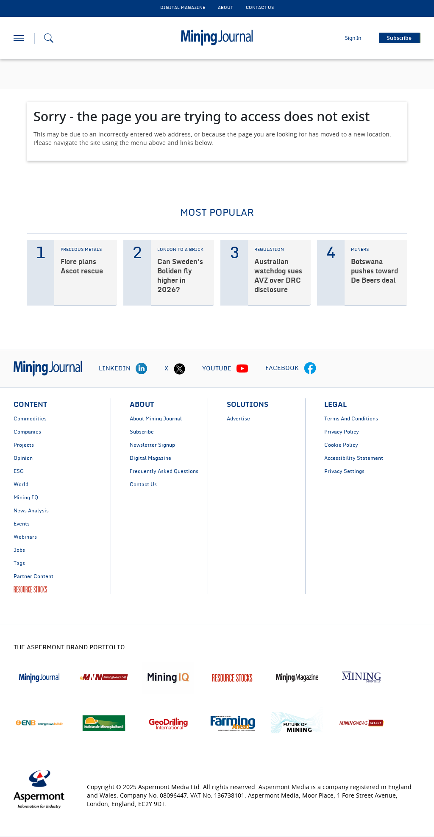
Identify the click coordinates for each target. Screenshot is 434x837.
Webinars (25, 536)
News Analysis (31, 510)
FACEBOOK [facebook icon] (282, 368)
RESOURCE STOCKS (30, 589)
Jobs (19, 550)
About (225, 8)
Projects (24, 445)
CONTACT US (260, 8)
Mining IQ (26, 497)
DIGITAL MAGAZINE (182, 8)
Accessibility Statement (353, 458)
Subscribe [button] (399, 38)
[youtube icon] (242, 368)
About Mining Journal (156, 418)
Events (22, 523)
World (21, 484)
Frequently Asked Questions (164, 471)
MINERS (360, 249)
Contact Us (143, 484)
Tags (19, 563)
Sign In (353, 38)
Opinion (23, 458)
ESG (19, 471)
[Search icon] (49, 38)
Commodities (30, 418)
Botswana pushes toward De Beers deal (374, 271)
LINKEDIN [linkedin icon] (115, 369)
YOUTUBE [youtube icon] (216, 369)
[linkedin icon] (141, 369)
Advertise (238, 418)
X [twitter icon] (166, 369)
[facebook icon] (310, 368)
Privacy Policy (341, 431)
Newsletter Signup (152, 445)
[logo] (48, 368)
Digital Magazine (150, 458)
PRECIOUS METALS (81, 249)
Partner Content (33, 576)
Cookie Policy (341, 445)
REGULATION (269, 249)
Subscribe (142, 431)
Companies (27, 431)
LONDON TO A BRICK (180, 249)
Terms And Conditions (351, 418)
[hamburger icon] (19, 38)
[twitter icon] (179, 369)
